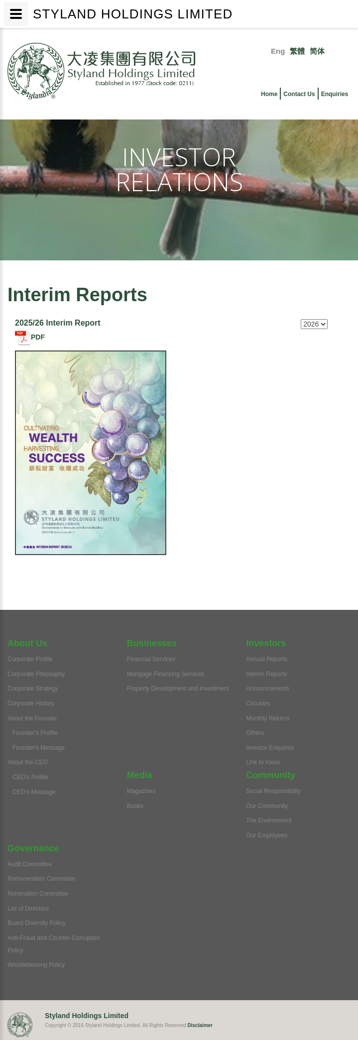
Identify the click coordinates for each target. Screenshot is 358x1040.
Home (269, 94)
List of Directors (28, 908)
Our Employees (266, 835)
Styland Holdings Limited (86, 1016)
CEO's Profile (30, 777)
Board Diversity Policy (36, 923)
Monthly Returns (267, 718)
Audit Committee (29, 864)
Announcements (267, 688)
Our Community (267, 806)
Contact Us (299, 94)
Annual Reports (266, 659)
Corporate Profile (30, 659)
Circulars (257, 703)
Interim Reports (266, 674)
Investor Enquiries (270, 747)
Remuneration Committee (41, 878)
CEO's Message (33, 792)
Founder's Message (38, 747)
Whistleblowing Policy (36, 964)
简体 (317, 51)
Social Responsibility (273, 791)
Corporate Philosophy (36, 674)
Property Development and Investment (178, 688)
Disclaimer (200, 1025)
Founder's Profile (34, 732)
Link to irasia (262, 762)
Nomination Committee (37, 893)
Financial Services (151, 659)
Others (255, 732)
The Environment (268, 820)
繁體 (297, 51)
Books (135, 806)
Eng (278, 51)
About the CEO (27, 762)
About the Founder (32, 718)
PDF (30, 337)
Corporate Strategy (32, 688)
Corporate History (30, 703)
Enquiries (335, 94)
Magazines (141, 791)
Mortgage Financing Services (165, 674)
